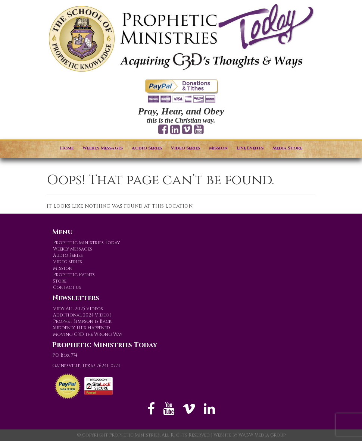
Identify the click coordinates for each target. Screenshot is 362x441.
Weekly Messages (102, 148)
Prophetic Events (74, 275)
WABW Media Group (261, 435)
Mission (218, 148)
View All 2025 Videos (78, 309)
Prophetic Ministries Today (86, 243)
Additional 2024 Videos (82, 315)
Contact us (67, 287)
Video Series (185, 148)
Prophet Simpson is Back (82, 321)
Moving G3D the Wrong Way (87, 334)
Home (67, 148)
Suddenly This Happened (81, 328)
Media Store (287, 148)
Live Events (250, 148)
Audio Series (147, 148)
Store (59, 281)
